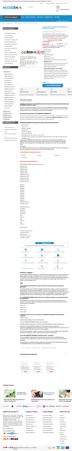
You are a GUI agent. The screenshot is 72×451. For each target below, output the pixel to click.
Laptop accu (10, 23)
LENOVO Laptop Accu (9, 89)
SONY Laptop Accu (8, 99)
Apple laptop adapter (48, 417)
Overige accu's (7, 115)
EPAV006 (52, 58)
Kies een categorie (10, 17)
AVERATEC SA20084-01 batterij (30, 23)
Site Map (62, 441)
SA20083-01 (64, 60)
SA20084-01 (58, 60)
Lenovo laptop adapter (48, 428)
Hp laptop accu (29, 415)
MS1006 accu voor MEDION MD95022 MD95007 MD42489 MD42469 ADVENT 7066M (25, 368)
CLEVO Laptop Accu (9, 104)
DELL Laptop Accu (8, 84)
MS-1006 (23, 155)
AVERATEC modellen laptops (38, 107)
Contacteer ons (63, 439)
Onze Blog (57, 17)
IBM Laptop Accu (8, 106)
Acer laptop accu (30, 430)
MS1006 (39, 155)
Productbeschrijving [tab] (26, 100)
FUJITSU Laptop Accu (9, 101)
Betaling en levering (62, 419)
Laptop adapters (7, 117)
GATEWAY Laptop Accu (9, 87)
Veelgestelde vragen (63, 427)
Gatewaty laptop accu (31, 426)
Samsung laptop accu (31, 422)
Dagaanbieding (49, 17)
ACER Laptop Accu (8, 76)
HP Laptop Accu (8, 80)
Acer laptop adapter (47, 415)
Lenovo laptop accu (30, 417)
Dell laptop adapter (47, 420)
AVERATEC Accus (18, 23)
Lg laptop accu (29, 428)
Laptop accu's (7, 71)
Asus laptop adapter (47, 422)
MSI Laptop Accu (8, 91)
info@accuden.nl (65, 21)
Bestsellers (40, 17)
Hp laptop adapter (47, 426)
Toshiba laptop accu (30, 432)
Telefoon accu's (7, 113)
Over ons (62, 415)
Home (22, 17)
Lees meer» (7, 108)
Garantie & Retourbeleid (63, 423)
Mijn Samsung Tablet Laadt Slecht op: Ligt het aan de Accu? (14, 400)
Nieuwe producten (31, 17)
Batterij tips (62, 430)
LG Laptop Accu (8, 82)
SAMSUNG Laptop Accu (9, 93)
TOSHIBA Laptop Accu (9, 95)
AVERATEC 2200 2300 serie (10, 138)
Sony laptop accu (30, 420)
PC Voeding (6, 119)
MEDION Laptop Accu (9, 97)
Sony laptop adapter (47, 430)
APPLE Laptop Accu (9, 78)
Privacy (61, 432)
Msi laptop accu (29, 424)
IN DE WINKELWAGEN (53, 85)
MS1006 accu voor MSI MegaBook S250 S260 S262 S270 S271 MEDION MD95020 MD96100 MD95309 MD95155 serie (38, 368)
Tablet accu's (6, 111)
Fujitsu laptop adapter (48, 424)
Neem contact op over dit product (28, 66)
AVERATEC (48, 51)
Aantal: (44, 82)
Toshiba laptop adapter (48, 432)
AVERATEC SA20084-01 (56, 148)
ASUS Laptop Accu (8, 74)
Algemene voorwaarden (63, 436)
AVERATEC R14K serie (9, 127)
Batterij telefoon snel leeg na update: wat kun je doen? (42, 400)
